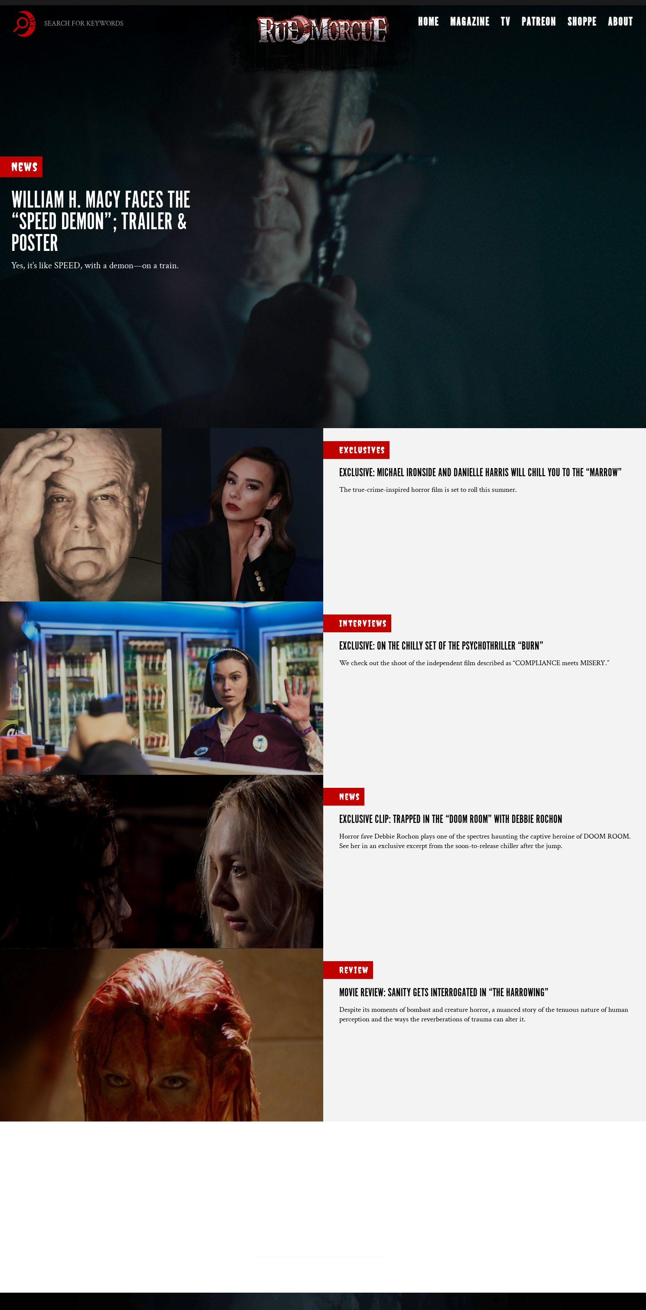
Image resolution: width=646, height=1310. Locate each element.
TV (505, 24)
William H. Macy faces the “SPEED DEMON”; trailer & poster (100, 222)
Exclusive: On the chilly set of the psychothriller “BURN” (441, 646)
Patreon (539, 24)
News (24, 166)
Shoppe (582, 24)
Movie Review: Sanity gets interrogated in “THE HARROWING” (444, 993)
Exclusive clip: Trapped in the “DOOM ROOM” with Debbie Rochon (450, 820)
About (620, 24)
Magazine (470, 24)
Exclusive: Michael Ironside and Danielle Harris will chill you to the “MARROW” (480, 473)
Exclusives (362, 450)
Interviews (363, 623)
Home (428, 24)
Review (354, 970)
